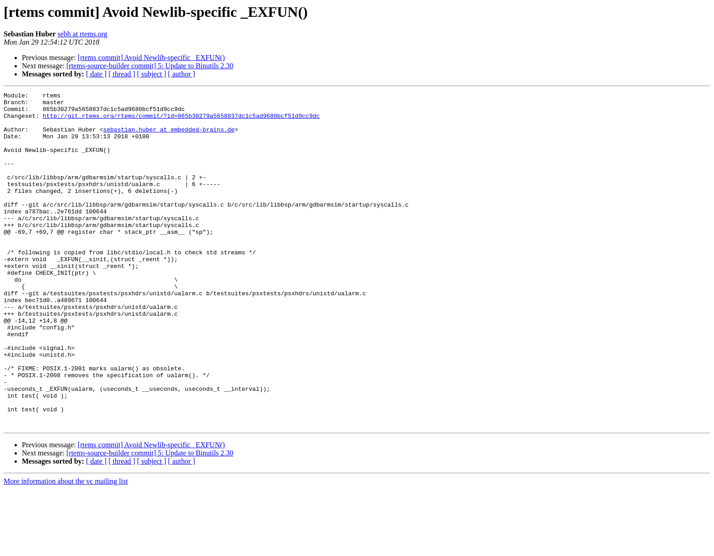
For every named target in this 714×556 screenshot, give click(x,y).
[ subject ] (151, 74)
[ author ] (181, 74)
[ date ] (96, 74)
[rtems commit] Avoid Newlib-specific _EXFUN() (151, 57)
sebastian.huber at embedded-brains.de (169, 137)
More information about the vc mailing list (66, 548)
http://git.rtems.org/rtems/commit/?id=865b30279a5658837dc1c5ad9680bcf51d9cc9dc (181, 121)
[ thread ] (121, 74)
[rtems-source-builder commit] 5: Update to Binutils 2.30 (150, 66)
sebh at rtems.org (82, 34)
